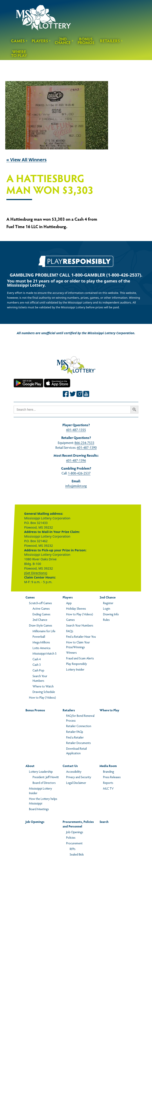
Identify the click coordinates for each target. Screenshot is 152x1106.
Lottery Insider (75, 669)
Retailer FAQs (74, 731)
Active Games (41, 608)
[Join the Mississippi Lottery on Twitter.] (73, 394)
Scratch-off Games (40, 603)
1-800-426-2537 (79, 473)
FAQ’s (69, 631)
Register (108, 603)
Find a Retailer (75, 737)
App (69, 603)
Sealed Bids (77, 854)
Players (40, 40)
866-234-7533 (84, 442)
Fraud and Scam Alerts (80, 658)
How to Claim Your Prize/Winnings (78, 644)
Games (18, 40)
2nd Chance (63, 40)
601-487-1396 (76, 460)
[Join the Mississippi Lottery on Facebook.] (66, 394)
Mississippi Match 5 (44, 653)
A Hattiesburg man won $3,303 (49, 184)
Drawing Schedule (44, 691)
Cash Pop (38, 670)
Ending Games (41, 614)
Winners (71, 652)
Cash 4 (37, 659)
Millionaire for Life (44, 631)
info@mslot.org (76, 485)
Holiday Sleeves (76, 608)
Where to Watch (43, 686)
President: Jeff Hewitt (46, 777)
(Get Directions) (35, 573)
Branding (108, 771)
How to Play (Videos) (42, 697)
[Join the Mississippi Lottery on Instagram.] (79, 394)
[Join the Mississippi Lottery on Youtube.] (86, 394)
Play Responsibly (76, 663)
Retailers (110, 40)
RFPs (72, 849)
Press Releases (112, 777)
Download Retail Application (76, 750)
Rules (106, 619)
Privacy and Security (78, 777)
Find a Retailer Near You (81, 636)
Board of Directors (44, 782)
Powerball (39, 636)
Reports (108, 782)
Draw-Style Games (40, 625)
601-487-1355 (76, 429)
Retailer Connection (78, 726)
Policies (70, 837)
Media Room (108, 765)
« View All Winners (26, 160)
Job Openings (34, 821)
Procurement (74, 843)
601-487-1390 (87, 447)
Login (106, 608)
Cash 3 (37, 664)
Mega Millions (41, 642)
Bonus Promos (86, 40)
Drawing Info (111, 614)
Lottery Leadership (41, 771)
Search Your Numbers (40, 678)
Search (104, 821)
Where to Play (19, 53)
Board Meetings (39, 809)
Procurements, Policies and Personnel (78, 824)
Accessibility (73, 771)
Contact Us (70, 765)
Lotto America (41, 648)
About (29, 765)
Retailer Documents (78, 742)
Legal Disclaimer (76, 782)
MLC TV (108, 788)
